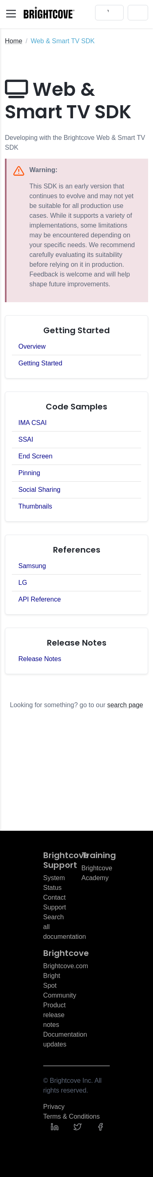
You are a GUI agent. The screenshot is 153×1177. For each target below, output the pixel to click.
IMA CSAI (32, 422)
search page (125, 704)
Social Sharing (39, 489)
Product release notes (54, 1015)
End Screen (35, 456)
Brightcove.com (65, 965)
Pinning (29, 472)
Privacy (53, 1106)
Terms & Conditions (71, 1116)
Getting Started (40, 363)
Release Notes (39, 658)
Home (13, 41)
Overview (32, 346)
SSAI (25, 439)
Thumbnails (35, 506)
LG (22, 582)
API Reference (39, 599)
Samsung (32, 565)
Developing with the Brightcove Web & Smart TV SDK (75, 142)
